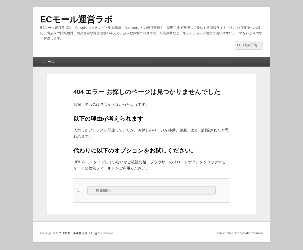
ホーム (49, 62)
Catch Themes (253, 233)
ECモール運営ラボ (76, 19)
